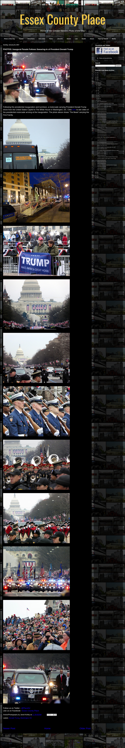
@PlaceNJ (25, 708)
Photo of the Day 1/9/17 (101, 152)
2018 (98, 79)
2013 (98, 177)
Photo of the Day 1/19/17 (102, 129)
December (100, 82)
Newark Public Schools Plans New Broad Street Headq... (107, 112)
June (99, 92)
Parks (51, 39)
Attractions (31, 39)
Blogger (78, 742)
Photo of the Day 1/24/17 (102, 117)
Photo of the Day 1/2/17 (101, 168)
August (99, 88)
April (98, 95)
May (98, 93)
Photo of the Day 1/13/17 (102, 140)
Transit (21, 39)
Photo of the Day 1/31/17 (102, 101)
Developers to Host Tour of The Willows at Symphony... (107, 104)
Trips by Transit (103, 39)
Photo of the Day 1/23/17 (102, 119)
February (99, 98)
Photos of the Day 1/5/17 (102, 161)
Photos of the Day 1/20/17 (102, 127)
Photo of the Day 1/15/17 (102, 135)
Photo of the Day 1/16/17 (102, 134)
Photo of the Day (9, 39)
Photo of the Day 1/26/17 (102, 114)
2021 (98, 74)
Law (76, 39)
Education (42, 39)
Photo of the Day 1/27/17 (102, 111)
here (74, 110)
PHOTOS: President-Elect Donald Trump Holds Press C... (108, 143)
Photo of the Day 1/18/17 (102, 130)
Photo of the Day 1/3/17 (101, 166)
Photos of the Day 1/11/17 (102, 145)
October (99, 85)
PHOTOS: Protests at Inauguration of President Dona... (107, 122)
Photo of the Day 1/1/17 (101, 169)
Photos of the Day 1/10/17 (102, 148)
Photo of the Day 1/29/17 (102, 108)
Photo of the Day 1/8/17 (101, 153)
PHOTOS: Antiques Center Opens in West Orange (106, 158)
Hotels (69, 39)
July (98, 90)
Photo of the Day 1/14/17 (102, 139)
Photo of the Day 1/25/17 (102, 116)
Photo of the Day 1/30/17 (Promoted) (104, 106)
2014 (98, 175)
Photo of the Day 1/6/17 (101, 160)
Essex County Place (62, 19)
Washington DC (26, 718)
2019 (98, 77)
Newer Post (9, 728)
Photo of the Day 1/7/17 (101, 155)
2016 (98, 172)
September (100, 87)
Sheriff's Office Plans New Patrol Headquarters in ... (106, 137)
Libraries (60, 39)
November (100, 83)
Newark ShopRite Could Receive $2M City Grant (106, 147)
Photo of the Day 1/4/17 (101, 163)
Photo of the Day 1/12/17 (102, 142)
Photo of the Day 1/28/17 (102, 109)
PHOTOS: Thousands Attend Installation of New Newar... (107, 156)
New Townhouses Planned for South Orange (105, 103)
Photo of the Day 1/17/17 (102, 132)
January (99, 100)
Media (114, 39)
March (99, 96)
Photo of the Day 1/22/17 (102, 124)
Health (84, 39)
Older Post (85, 728)
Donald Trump (14, 718)
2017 (98, 80)
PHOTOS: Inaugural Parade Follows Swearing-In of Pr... (107, 121)
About (92, 39)
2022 (98, 72)
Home (47, 728)
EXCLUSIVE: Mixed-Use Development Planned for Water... (108, 150)
